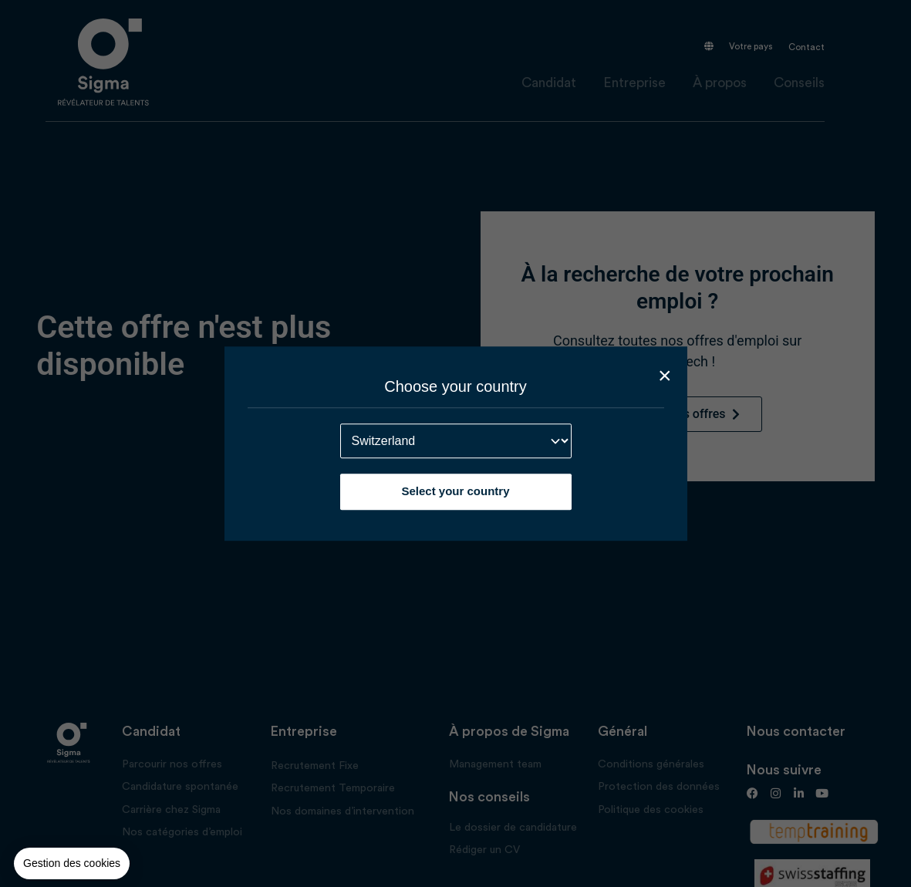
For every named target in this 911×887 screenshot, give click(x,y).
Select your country (455, 490)
